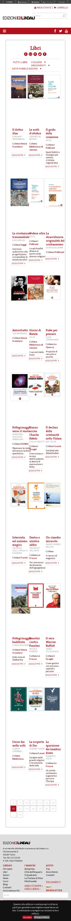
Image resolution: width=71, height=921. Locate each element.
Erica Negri (18, 240)
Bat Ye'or (51, 441)
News (5, 878)
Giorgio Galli (17, 549)
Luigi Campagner (52, 338)
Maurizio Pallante (34, 549)
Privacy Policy (41, 917)
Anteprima (29, 868)
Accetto (27, 917)
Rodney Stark (37, 748)
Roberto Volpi (51, 757)
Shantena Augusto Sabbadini (17, 437)
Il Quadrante (30, 875)
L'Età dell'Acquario (33, 872)
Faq (48, 868)
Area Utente (52, 872)
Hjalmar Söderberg (18, 137)
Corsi (5, 881)
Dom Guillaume (54, 247)
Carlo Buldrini (20, 645)
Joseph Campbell (17, 749)
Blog (5, 884)
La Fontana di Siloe (33, 878)
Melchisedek (30, 881)
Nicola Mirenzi (33, 650)
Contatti (7, 887)
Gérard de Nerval (35, 137)
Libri (5, 872)
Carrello (61, 7)
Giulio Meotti (37, 441)
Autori (6, 875)
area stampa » (33, 885)
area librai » (32, 888)
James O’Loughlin (52, 650)
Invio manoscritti (11, 890)
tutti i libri (20, 62)
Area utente (42, 7)
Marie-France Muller (53, 545)
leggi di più (18, 155)
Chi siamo (7, 868)
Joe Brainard (19, 333)
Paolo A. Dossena (20, 551)
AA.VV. (49, 140)
